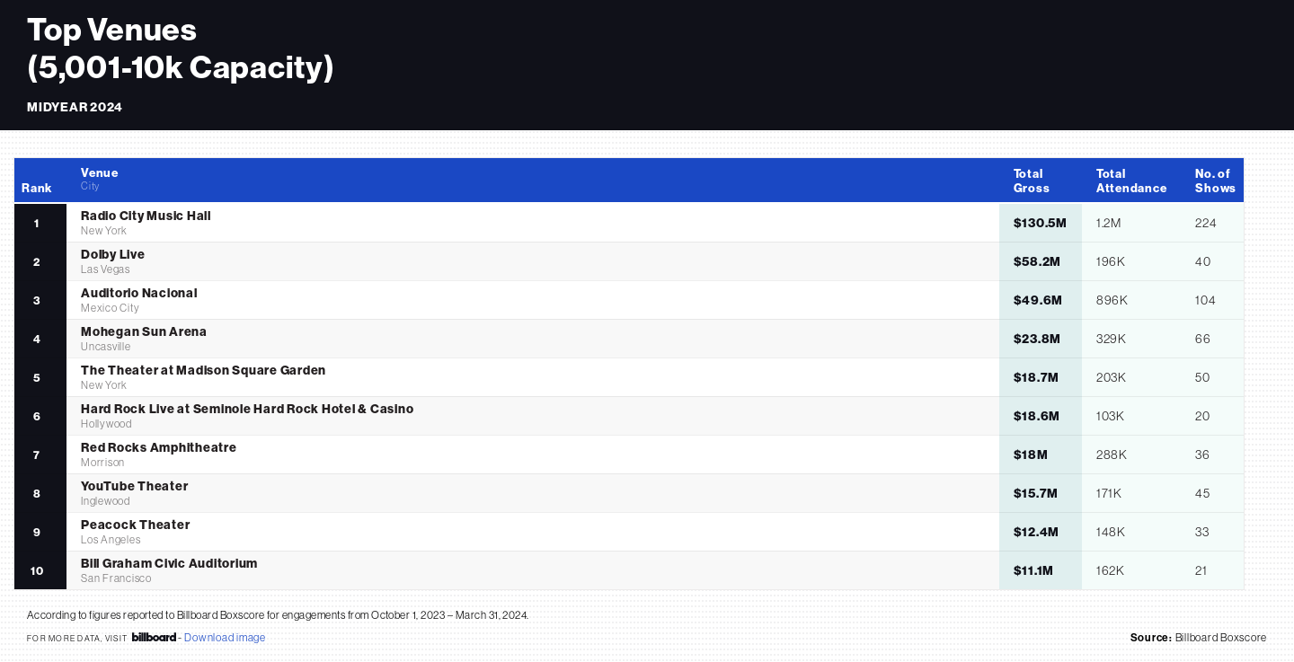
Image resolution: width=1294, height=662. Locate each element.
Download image (225, 637)
